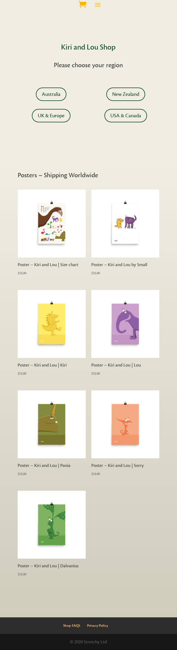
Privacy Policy (97, 625)
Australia (51, 94)
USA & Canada (125, 115)
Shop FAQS (71, 625)
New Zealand (125, 94)
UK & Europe (51, 115)
